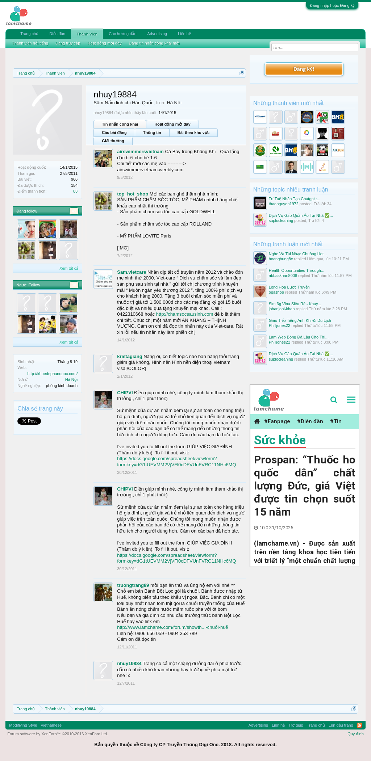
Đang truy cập (67, 43)
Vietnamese (51, 725)
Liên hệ (184, 33)
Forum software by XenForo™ (57, 734)
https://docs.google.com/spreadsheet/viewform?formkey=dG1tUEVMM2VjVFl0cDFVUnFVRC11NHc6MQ (176, 461)
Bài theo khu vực (193, 132)
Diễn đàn (57, 33)
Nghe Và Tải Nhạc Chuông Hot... (298, 254)
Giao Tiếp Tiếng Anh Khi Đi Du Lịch (300, 320)
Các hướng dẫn (122, 33)
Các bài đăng (114, 132)
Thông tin (152, 132)
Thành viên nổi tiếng (30, 43)
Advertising (157, 33)
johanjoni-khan (282, 309)
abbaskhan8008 (283, 275)
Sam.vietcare (131, 272)
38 (74, 285)
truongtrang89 (133, 585)
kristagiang (129, 356)
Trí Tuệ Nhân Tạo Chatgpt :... (294, 199)
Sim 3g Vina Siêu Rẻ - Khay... (295, 304)
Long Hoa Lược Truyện (289, 287)
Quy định (355, 734)
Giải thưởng (113, 141)
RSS (359, 725)
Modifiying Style (23, 725)
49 (74, 211)
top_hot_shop (132, 194)
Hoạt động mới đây (172, 124)
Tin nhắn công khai (120, 124)
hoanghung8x (281, 259)
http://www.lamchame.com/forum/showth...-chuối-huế (172, 627)
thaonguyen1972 (284, 204)
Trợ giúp (295, 725)
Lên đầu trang (341, 725)
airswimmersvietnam (140, 151)
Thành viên (86, 34)
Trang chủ (29, 33)
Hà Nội (71, 379)
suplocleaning (281, 220)
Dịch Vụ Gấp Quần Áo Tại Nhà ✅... (301, 215)
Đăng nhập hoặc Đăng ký (332, 5)
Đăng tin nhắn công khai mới (154, 43)
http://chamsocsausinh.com (184, 314)
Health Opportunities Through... (296, 270)
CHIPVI (125, 392)
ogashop (276, 292)
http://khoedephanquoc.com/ (52, 373)
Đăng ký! (303, 69)
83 (75, 191)
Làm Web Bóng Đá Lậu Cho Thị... (299, 337)
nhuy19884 (129, 663)
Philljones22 (279, 325)
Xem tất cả (68, 268)
